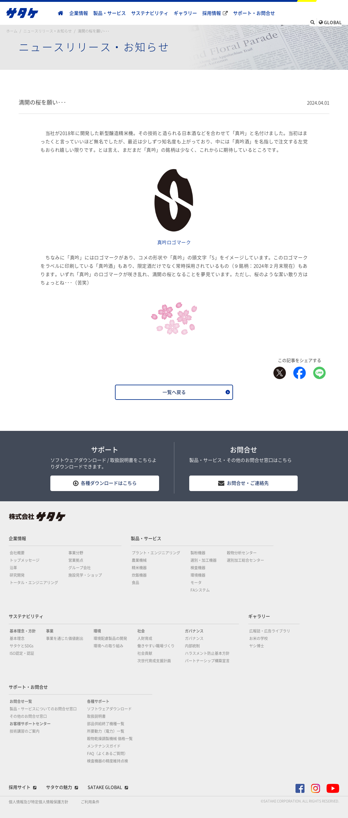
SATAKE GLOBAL (105, 787)
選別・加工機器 (203, 560)
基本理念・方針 (23, 631)
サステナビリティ (149, 13)
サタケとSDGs (22, 646)
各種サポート (98, 701)
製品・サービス (109, 13)
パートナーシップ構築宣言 (207, 661)
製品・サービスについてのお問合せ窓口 (43, 709)
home (60, 13)
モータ (196, 582)
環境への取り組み (108, 646)
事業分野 (75, 553)
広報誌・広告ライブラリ (269, 631)
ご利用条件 (90, 802)
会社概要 (17, 553)
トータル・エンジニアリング (34, 582)
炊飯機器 (139, 575)
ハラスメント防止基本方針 (207, 653)
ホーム (11, 31)
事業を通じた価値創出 (64, 638)
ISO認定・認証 (22, 653)
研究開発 (17, 575)
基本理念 (17, 638)
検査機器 (197, 568)
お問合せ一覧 (21, 701)
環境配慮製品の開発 (110, 638)
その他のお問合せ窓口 (28, 716)
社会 (141, 631)
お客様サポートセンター (30, 723)
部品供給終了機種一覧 (105, 724)
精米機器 (139, 568)
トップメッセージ (24, 560)
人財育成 (144, 638)
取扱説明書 (96, 716)
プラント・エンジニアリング (156, 553)
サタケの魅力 (59, 787)
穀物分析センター (242, 553)
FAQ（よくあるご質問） (107, 753)
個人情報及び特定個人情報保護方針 (38, 802)
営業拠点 (75, 560)
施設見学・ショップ (85, 575)
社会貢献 (144, 653)
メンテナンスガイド (104, 746)
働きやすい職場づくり (156, 646)
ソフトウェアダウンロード (109, 709)
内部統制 (192, 646)
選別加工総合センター (245, 560)
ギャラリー (185, 13)
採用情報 (211, 13)
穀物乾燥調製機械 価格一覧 (110, 738)
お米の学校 (258, 638)
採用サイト (19, 787)
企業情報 (78, 13)
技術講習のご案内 (24, 731)
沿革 (13, 568)
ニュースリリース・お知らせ (47, 31)
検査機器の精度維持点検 (107, 761)
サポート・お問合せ (254, 13)
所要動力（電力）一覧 (105, 731)
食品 (135, 582)
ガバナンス (194, 631)
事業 (49, 631)
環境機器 (197, 575)
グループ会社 (79, 568)
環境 (97, 631)
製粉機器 (197, 553)
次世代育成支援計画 (154, 661)
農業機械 (139, 560)
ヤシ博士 (256, 646)
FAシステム (200, 590)
